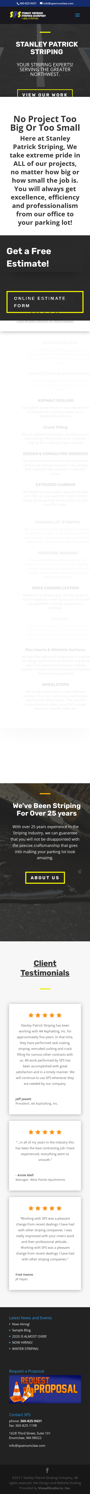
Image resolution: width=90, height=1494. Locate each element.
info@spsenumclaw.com (27, 1445)
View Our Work (45, 95)
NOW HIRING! (22, 1342)
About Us (45, 877)
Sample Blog (21, 1330)
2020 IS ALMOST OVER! (29, 1336)
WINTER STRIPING (25, 1348)
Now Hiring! (21, 1324)
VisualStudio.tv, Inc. (54, 1488)
